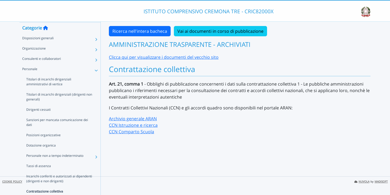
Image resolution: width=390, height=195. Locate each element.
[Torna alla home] (45, 38)
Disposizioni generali (38, 48)
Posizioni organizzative (43, 145)
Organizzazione (34, 58)
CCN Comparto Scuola (131, 132)
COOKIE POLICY (12, 181)
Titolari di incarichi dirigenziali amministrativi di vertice (60, 92)
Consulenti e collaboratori (41, 69)
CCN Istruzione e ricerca (133, 125)
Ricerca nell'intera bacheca (139, 31)
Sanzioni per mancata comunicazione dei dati (57, 132)
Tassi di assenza (38, 176)
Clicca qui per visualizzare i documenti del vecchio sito (164, 57)
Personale (29, 79)
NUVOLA (361, 181)
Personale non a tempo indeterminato (54, 166)
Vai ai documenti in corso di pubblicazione (220, 31)
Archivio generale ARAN (133, 119)
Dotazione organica (41, 155)
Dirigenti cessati (38, 120)
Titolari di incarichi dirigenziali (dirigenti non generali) (59, 107)
